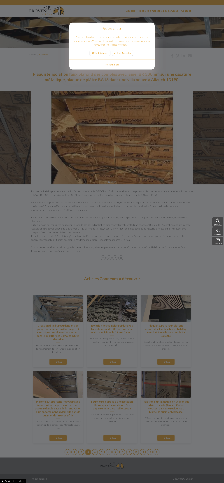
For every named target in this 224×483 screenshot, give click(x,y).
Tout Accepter (122, 53)
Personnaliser (112, 64)
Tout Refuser (100, 53)
